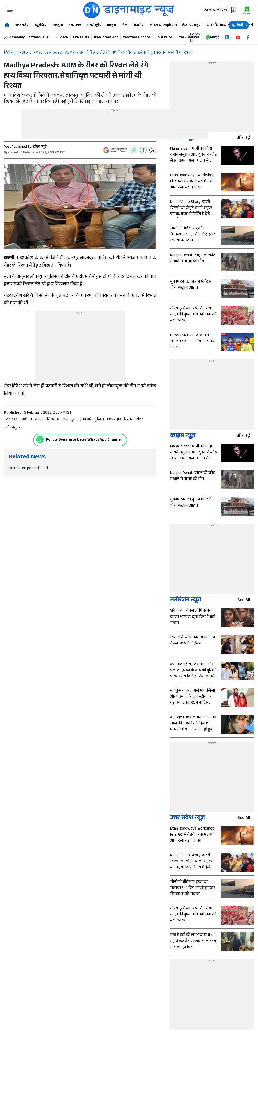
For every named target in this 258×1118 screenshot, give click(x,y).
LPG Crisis (81, 37)
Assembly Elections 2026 (29, 37)
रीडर (139, 419)
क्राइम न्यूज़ (183, 436)
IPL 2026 (61, 37)
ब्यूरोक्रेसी (42, 25)
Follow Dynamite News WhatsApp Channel (84, 440)
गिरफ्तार (53, 419)
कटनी (39, 419)
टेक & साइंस (192, 25)
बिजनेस (139, 25)
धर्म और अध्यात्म (219, 25)
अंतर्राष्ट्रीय (94, 25)
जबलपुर (68, 419)
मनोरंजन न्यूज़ (185, 600)
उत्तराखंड (74, 25)
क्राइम (111, 25)
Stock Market (188, 37)
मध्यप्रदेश (114, 419)
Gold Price (163, 37)
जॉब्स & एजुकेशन (163, 25)
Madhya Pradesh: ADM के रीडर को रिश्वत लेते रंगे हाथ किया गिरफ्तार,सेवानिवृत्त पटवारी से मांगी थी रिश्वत (114, 53)
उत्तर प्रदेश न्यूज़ (187, 818)
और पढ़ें (245, 138)
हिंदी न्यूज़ (11, 53)
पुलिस (99, 419)
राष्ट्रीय (58, 25)
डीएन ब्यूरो (40, 147)
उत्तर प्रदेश (22, 25)
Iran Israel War (106, 37)
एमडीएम (25, 419)
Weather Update (136, 37)
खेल (124, 25)
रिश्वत (128, 419)
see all (245, 600)
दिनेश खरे (84, 419)
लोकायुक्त (12, 427)
